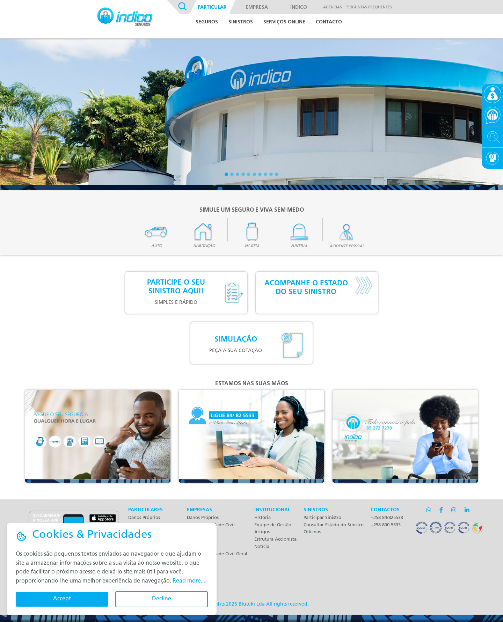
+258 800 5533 (386, 525)
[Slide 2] (232, 174)
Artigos (262, 532)
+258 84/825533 (387, 517)
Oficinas (312, 532)
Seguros (207, 22)
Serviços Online (284, 22)
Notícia (261, 546)
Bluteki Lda (252, 604)
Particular (212, 7)
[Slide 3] (237, 174)
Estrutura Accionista (275, 539)
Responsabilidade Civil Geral (217, 554)
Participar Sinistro (322, 517)
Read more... (189, 581)
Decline (161, 599)
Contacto (329, 22)
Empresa (257, 7)
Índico (298, 7)
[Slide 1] (226, 174)
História (262, 517)
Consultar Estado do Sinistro (334, 525)
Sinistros (240, 22)
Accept (62, 599)
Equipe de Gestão (272, 525)
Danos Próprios (144, 517)
